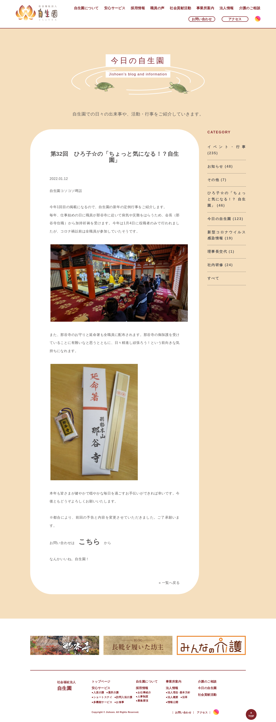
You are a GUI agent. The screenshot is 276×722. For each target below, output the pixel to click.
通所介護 (113, 692)
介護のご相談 (249, 8)
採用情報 (138, 8)
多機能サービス (102, 702)
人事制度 (143, 696)
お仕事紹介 (144, 692)
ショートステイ (102, 697)
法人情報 (227, 8)
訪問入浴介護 (124, 697)
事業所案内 (205, 8)
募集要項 (143, 700)
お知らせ (215, 166)
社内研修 (215, 265)
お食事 (120, 702)
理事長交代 (217, 251)
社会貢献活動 (180, 8)
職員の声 (157, 8)
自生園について (86, 8)
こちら (89, 542)
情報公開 (173, 702)
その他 (213, 180)
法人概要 (173, 697)
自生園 (74, 685)
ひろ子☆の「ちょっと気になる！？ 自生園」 (226, 199)
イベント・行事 (226, 147)
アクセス (235, 19)
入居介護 (98, 692)
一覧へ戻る (171, 583)
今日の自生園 (219, 219)
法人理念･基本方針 (179, 692)
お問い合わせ (202, 19)
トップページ (101, 681)
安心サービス (114, 8)
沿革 (185, 697)
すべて (213, 278)
